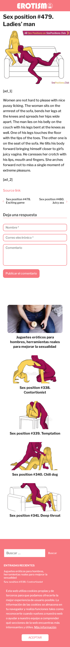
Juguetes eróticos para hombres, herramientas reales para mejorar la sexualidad (25, 574)
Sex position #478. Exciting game (18, 201)
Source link (12, 190)
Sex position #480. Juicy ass (51, 201)
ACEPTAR (35, 637)
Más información (45, 627)
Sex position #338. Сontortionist (23, 581)
